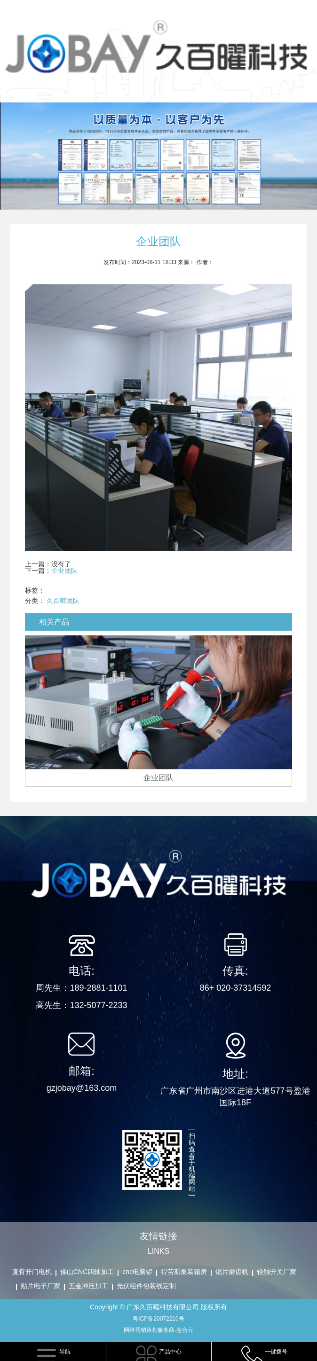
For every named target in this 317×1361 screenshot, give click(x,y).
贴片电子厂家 (40, 1286)
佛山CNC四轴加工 (87, 1271)
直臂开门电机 (32, 1271)
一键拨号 (276, 1351)
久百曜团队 (63, 600)
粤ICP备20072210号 (158, 1318)
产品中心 (170, 1351)
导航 (65, 1351)
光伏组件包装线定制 (146, 1286)
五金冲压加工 (88, 1286)
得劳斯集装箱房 (184, 1271)
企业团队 (64, 570)
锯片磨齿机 (231, 1271)
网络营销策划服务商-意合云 (158, 1330)
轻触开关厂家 (276, 1271)
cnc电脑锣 (137, 1271)
